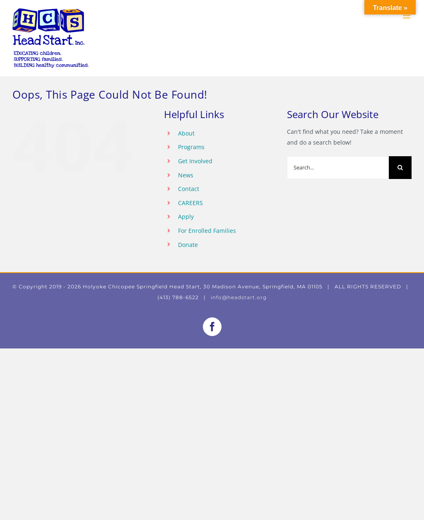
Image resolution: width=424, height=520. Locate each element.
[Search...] (338, 167)
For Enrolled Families (207, 231)
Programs (191, 147)
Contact (188, 189)
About (186, 133)
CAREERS (190, 203)
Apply (186, 216)
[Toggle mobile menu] (407, 15)
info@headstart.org (239, 297)
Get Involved (195, 161)
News (185, 175)
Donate (188, 245)
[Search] (400, 167)
